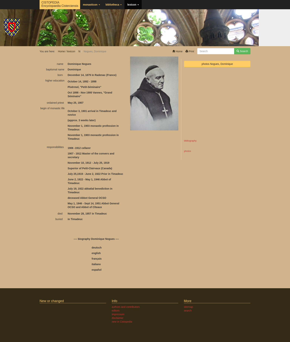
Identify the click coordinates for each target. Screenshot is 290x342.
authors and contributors (126, 306)
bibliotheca (114, 4)
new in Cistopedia (122, 321)
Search (242, 51)
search (188, 310)
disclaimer (117, 318)
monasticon (91, 4)
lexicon (133, 4)
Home (177, 51)
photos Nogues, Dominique (217, 63)
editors (115, 310)
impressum (118, 314)
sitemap (188, 306)
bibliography (190, 140)
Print (190, 51)
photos (187, 151)
